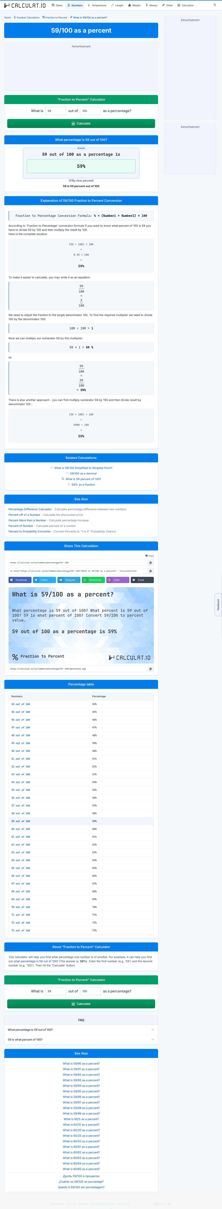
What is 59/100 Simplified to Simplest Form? (83, 468)
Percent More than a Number (27, 520)
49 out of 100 (20, 743)
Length (117, 5)
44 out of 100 (20, 704)
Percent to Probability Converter (29, 531)
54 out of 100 (20, 782)
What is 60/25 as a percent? (81, 1135)
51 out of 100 (20, 758)
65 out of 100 (20, 868)
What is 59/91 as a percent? (81, 1069)
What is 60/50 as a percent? (81, 1141)
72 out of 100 (20, 922)
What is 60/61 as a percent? (81, 1146)
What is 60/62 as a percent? (81, 1152)
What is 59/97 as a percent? (81, 1102)
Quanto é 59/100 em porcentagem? (81, 1187)
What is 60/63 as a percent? (81, 1158)
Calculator (186, 5)
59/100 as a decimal (83, 473)
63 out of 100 (20, 852)
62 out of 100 (20, 844)
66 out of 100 (20, 875)
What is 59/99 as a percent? (81, 1113)
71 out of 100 (20, 914)
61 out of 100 (20, 836)
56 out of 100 (20, 797)
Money (151, 5)
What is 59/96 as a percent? (81, 1097)
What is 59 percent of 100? (83, 479)
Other (167, 5)
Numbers (75, 5)
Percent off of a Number (24, 514)
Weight (134, 5)
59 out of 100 (20, 821)
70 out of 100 (20, 907)
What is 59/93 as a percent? (81, 1080)
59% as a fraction (83, 484)
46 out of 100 (20, 719)
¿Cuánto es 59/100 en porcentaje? (81, 1181)
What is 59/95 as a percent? (81, 1091)
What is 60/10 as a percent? (81, 1124)
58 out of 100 (20, 813)
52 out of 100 (20, 766)
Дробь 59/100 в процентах (81, 1176)
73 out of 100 (20, 930)
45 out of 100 (20, 712)
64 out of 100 (20, 860)
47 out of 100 (20, 727)
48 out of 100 (20, 735)
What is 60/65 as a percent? (81, 1169)
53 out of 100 (20, 774)
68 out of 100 (20, 891)
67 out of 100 (20, 883)
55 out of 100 (20, 790)
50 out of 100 (20, 751)
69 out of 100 (20, 899)
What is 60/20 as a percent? (81, 1130)
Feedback (218, 604)
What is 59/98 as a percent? (81, 1108)
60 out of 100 (20, 829)
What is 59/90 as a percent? (81, 1063)
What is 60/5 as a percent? (81, 1119)
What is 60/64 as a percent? (81, 1163)
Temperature (97, 5)
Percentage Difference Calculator (30, 509)
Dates (57, 5)
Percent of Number (20, 526)
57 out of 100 (20, 805)
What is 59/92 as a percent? (81, 1074)
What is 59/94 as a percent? (81, 1085)
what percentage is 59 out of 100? (36, 961)
